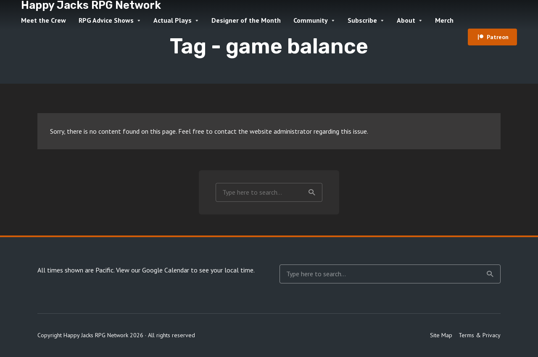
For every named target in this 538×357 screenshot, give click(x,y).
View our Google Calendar (152, 270)
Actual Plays (172, 20)
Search (312, 193)
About (406, 20)
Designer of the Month (246, 20)
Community (310, 20)
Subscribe (362, 20)
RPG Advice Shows (106, 20)
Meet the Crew (43, 20)
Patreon (498, 37)
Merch (444, 20)
